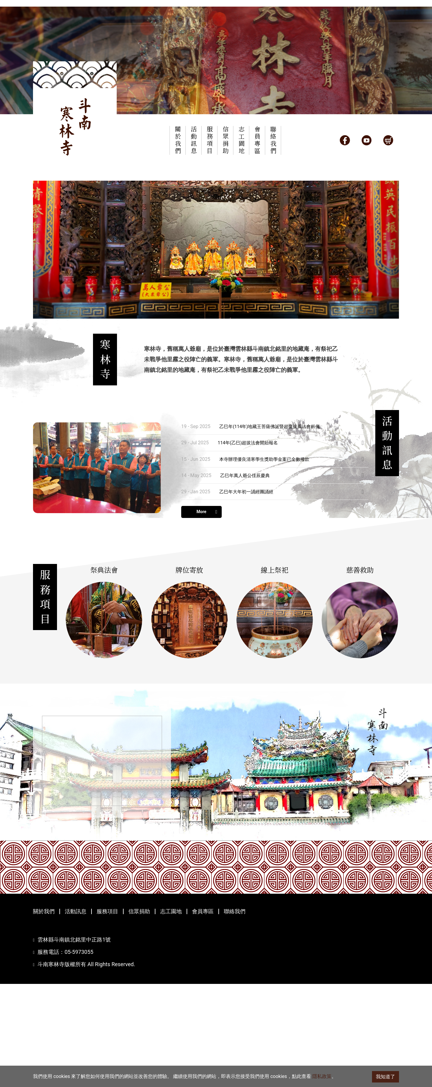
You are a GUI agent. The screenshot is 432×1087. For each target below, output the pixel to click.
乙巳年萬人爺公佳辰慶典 (246, 550)
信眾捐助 (139, 1014)
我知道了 (385, 1076)
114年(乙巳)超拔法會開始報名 (250, 517)
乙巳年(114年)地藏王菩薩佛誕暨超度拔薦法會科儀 (273, 501)
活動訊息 (75, 1014)
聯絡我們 (234, 1014)
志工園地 (171, 1014)
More (206, 586)
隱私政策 (322, 1076)
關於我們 (44, 1014)
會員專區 (203, 1014)
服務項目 (107, 1014)
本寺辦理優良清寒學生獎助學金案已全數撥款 (267, 533)
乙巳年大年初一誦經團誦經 (248, 566)
